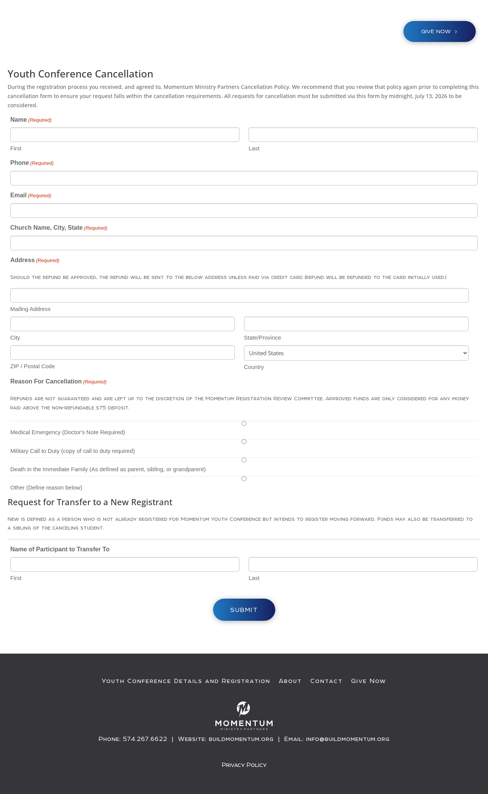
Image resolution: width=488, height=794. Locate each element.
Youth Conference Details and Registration (186, 681)
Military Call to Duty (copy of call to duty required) (72, 451)
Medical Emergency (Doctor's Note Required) (67, 432)
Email (30, 195)
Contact (326, 681)
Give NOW (436, 31)
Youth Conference (178, 33)
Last (254, 148)
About (290, 681)
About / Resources (302, 33)
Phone (32, 163)
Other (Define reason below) (46, 487)
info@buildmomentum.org (348, 739)
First (15, 148)
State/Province (262, 337)
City (15, 337)
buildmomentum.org (241, 739)
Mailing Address (30, 309)
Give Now (368, 681)
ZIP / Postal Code (32, 366)
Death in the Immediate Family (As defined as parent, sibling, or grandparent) (108, 469)
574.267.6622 (145, 739)
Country (254, 367)
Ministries (236, 33)
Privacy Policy (244, 765)
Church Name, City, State (59, 228)
